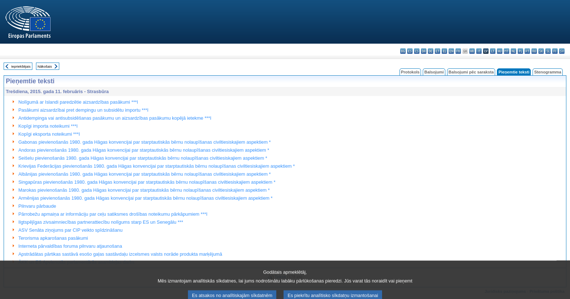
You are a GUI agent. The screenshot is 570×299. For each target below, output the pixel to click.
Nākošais (44, 66)
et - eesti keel (437, 51)
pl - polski (520, 51)
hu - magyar (499, 51)
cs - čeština (417, 51)
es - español (410, 51)
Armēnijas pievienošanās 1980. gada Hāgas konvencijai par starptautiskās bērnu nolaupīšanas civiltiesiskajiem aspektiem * (146, 198)
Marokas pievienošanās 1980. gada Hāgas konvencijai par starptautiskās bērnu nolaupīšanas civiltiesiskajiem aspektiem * (144, 190)
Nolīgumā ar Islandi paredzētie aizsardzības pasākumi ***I (78, 102)
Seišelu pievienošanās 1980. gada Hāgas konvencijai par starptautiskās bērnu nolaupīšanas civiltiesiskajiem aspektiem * (143, 158)
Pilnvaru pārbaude (37, 206)
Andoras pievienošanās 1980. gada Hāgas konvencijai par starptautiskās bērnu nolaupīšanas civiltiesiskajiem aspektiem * (144, 150)
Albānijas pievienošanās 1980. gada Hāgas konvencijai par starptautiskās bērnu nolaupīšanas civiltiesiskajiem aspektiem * (145, 174)
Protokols (410, 72)
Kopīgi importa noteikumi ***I (48, 126)
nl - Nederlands (513, 51)
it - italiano (479, 51)
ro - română (534, 51)
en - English (451, 51)
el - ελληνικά (444, 51)
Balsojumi (433, 72)
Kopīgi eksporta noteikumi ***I (49, 134)
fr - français (458, 51)
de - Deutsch (430, 51)
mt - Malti (506, 51)
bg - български (403, 51)
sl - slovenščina (548, 51)
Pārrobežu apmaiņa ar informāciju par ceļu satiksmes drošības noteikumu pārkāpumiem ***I (113, 214)
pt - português (527, 51)
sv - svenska (562, 51)
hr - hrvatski (472, 51)
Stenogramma (547, 72)
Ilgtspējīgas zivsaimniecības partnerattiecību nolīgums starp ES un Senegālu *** (101, 222)
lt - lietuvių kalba (492, 51)
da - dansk (423, 51)
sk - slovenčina (541, 51)
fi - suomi (555, 51)
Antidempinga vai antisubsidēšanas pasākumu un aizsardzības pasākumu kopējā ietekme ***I (115, 118)
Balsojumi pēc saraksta (471, 72)
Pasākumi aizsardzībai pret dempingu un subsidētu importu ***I (84, 110)
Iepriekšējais (21, 66)
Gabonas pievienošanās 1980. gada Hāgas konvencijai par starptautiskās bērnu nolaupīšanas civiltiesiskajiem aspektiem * (145, 142)
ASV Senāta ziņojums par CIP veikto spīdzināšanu (71, 230)
